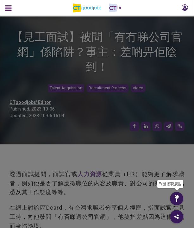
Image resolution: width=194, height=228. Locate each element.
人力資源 (90, 174)
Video (138, 88)
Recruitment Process (107, 88)
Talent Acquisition (66, 88)
